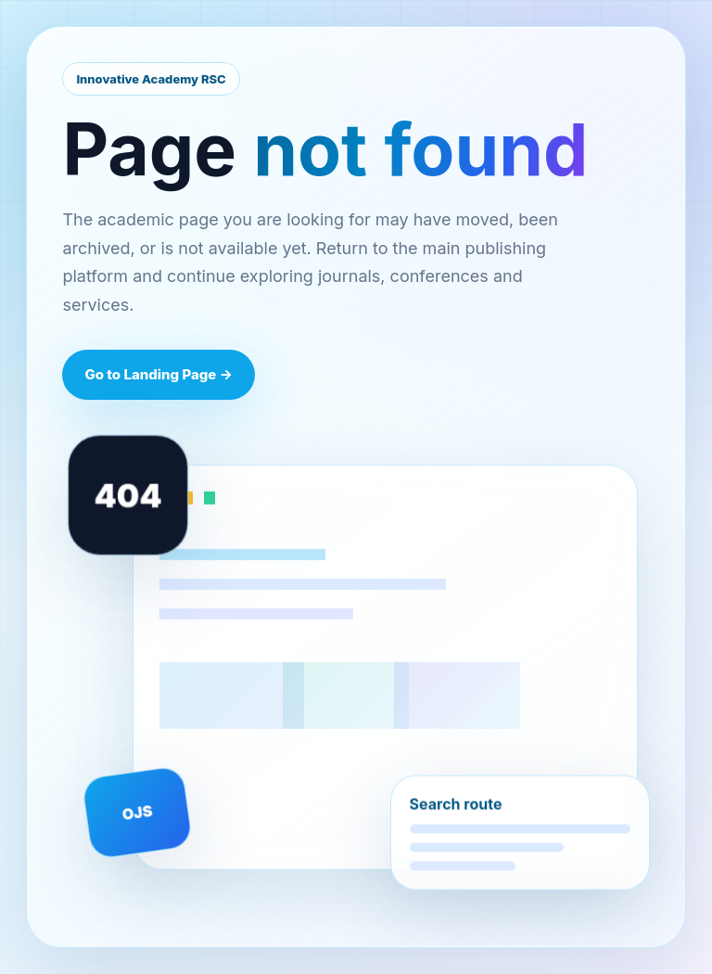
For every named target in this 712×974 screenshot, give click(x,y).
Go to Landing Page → (158, 374)
